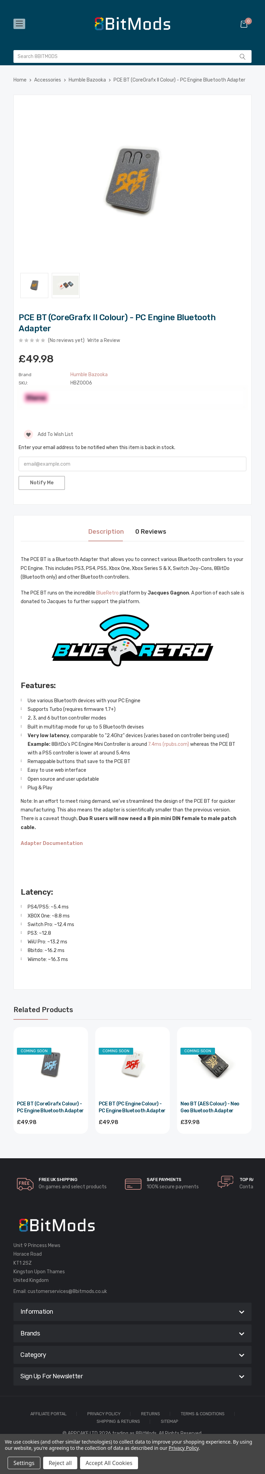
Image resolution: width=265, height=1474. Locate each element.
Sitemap (169, 1421)
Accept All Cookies (109, 1463)
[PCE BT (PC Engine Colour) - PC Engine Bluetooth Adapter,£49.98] (132, 1064)
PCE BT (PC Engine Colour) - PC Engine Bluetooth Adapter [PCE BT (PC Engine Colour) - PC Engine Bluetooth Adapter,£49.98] (132, 1107)
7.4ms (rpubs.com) (168, 744)
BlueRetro (107, 593)
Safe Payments (164, 1179)
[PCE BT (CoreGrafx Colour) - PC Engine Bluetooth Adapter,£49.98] (51, 1064)
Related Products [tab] (43, 1010)
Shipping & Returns (118, 1421)
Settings (24, 1463)
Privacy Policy (103, 1414)
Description (106, 531)
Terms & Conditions (203, 1414)
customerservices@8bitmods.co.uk (67, 1291)
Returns (150, 1414)
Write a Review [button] (103, 340)
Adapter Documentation (52, 843)
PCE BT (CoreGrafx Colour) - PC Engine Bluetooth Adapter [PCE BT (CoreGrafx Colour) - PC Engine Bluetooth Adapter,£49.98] (50, 1107)
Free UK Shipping (58, 1179)
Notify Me (41, 483)
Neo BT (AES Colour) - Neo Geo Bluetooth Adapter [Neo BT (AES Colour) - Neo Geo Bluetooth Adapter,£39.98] (209, 1107)
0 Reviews (150, 531)
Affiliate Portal (48, 1414)
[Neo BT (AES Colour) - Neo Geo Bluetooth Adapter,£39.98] (214, 1064)
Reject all (60, 1463)
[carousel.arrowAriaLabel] (25, 1184)
